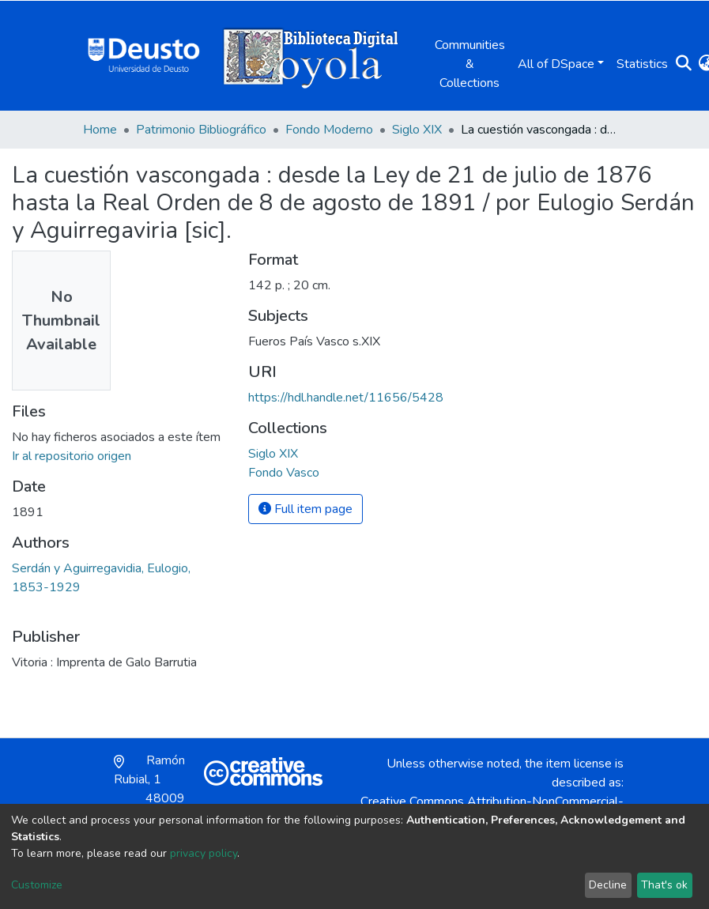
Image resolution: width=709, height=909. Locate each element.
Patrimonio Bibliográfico (201, 129)
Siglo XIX (417, 129)
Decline (608, 884)
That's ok (664, 884)
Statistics (642, 64)
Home (100, 129)
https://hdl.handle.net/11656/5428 (345, 397)
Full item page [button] (305, 509)
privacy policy (203, 853)
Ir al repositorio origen (71, 456)
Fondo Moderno (329, 129)
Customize (36, 884)
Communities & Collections (470, 64)
